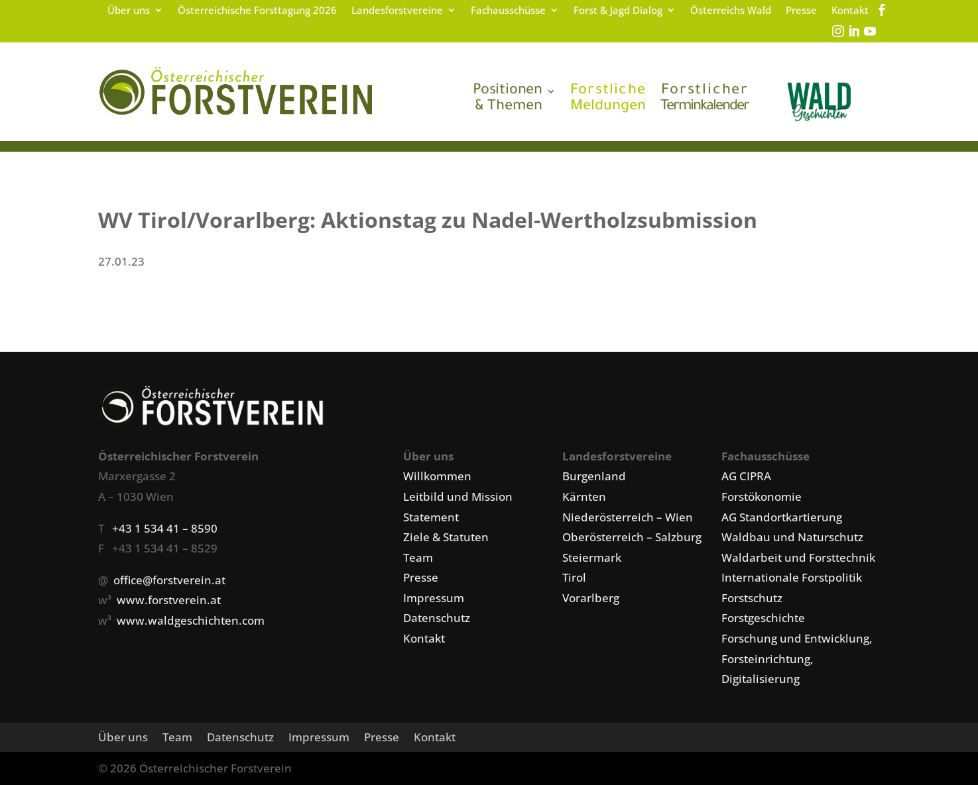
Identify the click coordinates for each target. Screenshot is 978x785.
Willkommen (437, 476)
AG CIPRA (746, 476)
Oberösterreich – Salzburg (632, 537)
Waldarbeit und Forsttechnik (798, 557)
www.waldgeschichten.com (191, 620)
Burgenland (594, 476)
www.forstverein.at (169, 599)
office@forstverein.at (169, 580)
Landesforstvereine (397, 11)
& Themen (507, 99)
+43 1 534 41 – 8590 (164, 528)
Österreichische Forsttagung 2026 (257, 11)
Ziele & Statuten (446, 537)
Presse (801, 11)
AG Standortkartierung (781, 517)
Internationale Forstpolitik (791, 577)
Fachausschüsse (508, 11)
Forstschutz (751, 597)
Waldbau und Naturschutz (792, 537)
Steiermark (591, 557)
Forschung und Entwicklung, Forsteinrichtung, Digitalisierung (797, 658)
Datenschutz (436, 617)
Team (418, 557)
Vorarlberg (590, 597)
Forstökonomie (761, 496)
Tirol (574, 577)
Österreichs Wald (730, 11)
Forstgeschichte (763, 617)
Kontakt (850, 11)
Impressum (433, 597)
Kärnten (584, 496)
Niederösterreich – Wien (627, 517)
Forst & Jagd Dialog (618, 11)
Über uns (128, 11)
